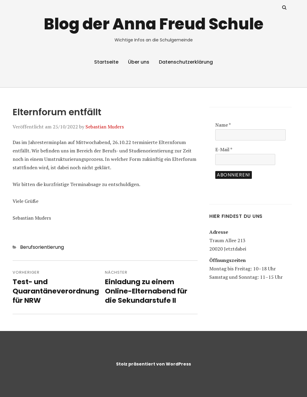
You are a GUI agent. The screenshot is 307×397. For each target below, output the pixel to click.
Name (223, 125)
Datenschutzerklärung (186, 62)
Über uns (138, 62)
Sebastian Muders (104, 126)
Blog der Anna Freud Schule (154, 24)
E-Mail (223, 149)
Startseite (106, 62)
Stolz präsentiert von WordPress (153, 364)
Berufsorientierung (42, 247)
